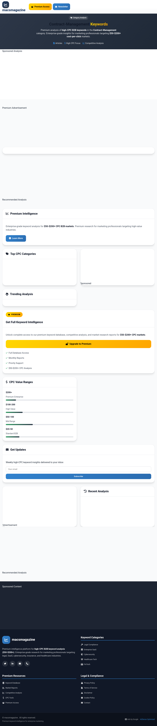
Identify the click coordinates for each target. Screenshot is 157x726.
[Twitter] (5, 657)
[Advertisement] (78, 71)
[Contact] (27, 657)
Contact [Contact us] (86, 702)
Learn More (16, 229)
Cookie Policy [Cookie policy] (89, 697)
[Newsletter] (20, 657)
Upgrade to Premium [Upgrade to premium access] (78, 335)
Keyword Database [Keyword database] (12, 680)
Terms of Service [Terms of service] (90, 685)
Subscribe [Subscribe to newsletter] (78, 469)
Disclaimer (87, 691)
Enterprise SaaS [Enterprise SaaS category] (90, 643)
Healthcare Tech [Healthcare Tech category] (90, 655)
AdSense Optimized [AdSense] (147, 719)
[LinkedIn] (12, 657)
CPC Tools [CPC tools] (8, 697)
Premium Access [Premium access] (12, 702)
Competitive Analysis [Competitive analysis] (13, 691)
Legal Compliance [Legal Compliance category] (91, 638)
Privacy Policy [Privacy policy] (89, 680)
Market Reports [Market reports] (11, 685)
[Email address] (78, 462)
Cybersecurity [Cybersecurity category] (89, 649)
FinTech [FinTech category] (86, 660)
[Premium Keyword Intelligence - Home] (13, 7)
